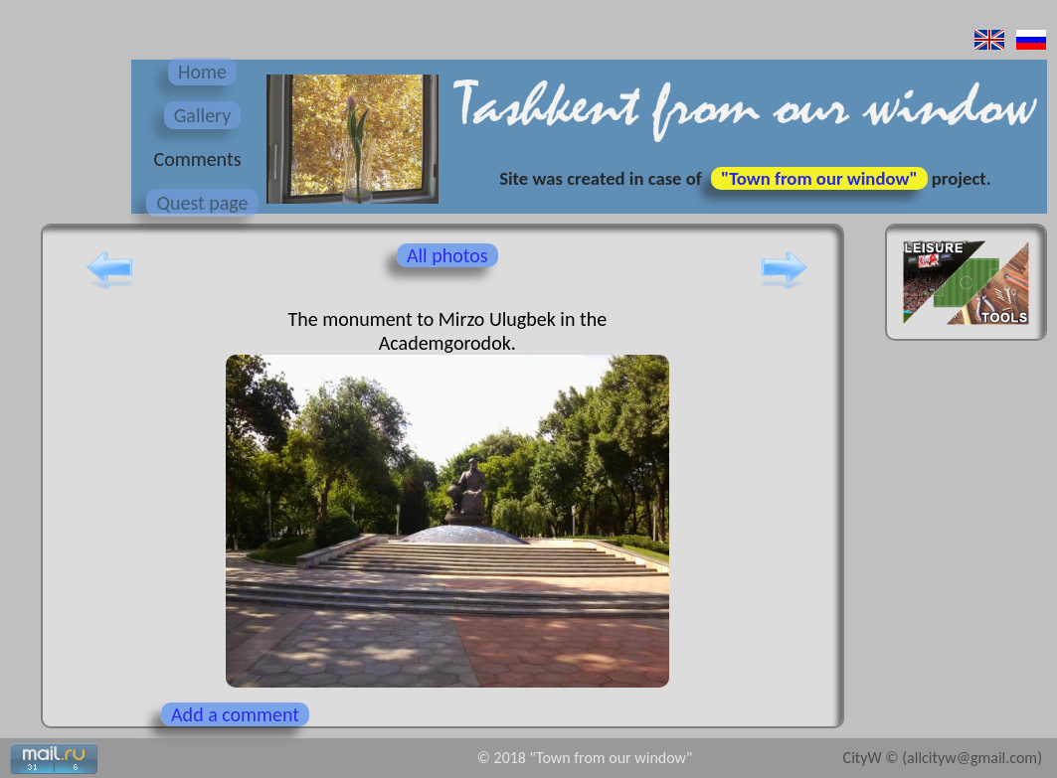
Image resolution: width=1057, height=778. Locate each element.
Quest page (202, 203)
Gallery (202, 115)
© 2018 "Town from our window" (585, 757)
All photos (447, 255)
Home (202, 71)
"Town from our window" (819, 178)
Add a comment (235, 714)
